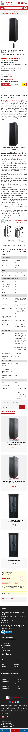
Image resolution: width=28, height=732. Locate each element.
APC (16, 669)
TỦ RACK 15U (5, 684)
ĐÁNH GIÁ (6, 402)
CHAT (23, 730)
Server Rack (11, 12)
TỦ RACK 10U (5, 681)
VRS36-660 (11, 74)
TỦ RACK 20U (17, 684)
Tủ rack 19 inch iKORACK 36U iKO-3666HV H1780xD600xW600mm (14, 482)
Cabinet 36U (16, 155)
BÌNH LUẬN (16, 402)
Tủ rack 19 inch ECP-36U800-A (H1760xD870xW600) (14, 559)
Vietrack (11, 76)
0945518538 (6, 578)
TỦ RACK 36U (10, 79)
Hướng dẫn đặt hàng (6, 721)
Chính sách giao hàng (6, 723)
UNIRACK (17, 662)
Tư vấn (15, 730)
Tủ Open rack (5, 648)
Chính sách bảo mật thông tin (8, 728)
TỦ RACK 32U (17, 686)
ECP (4, 659)
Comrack (5, 662)
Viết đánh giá (22, 406)
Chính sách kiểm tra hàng (7, 725)
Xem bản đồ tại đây (7, 716)
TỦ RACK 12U (17, 681)
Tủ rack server (5, 643)
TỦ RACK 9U (17, 679)
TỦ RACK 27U (5, 686)
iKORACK (5, 669)
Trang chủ (4, 12)
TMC (16, 659)
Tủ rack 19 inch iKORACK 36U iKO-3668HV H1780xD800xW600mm (14, 443)
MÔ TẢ (5, 89)
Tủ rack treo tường (6, 645)
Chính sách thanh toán (6, 726)
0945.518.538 (5, 730)
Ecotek (17, 666)
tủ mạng (24, 249)
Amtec (17, 664)
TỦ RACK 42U (17, 688)
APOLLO (5, 666)
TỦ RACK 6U (5, 679)
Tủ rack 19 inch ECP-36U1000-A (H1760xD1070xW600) (14, 521)
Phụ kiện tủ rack (6, 650)
